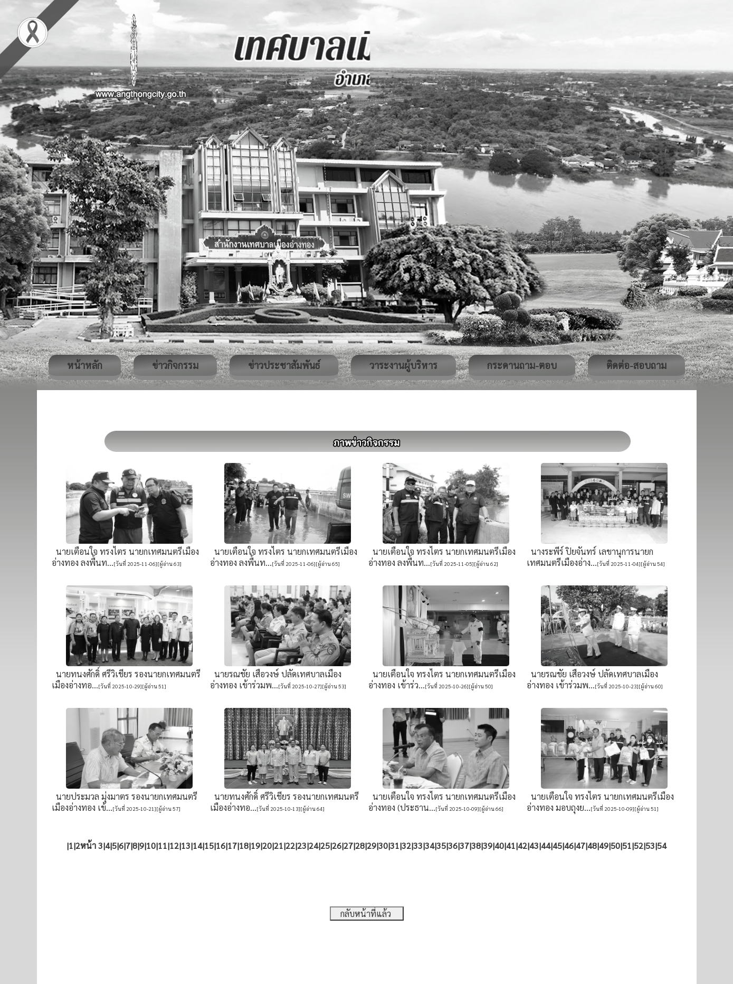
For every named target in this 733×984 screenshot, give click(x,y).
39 (487, 845)
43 (534, 845)
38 (476, 845)
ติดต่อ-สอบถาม (636, 365)
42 (522, 845)
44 (545, 845)
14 (197, 845)
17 (232, 845)
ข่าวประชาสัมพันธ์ (284, 365)
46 (569, 845)
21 (278, 845)
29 (371, 845)
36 (453, 845)
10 (151, 845)
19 (255, 845)
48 (592, 845)
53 (650, 845)
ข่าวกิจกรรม (175, 365)
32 (406, 845)
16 (220, 845)
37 (464, 845)
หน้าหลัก (84, 365)
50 (615, 845)
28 (360, 845)
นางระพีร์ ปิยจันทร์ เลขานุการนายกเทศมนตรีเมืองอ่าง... (590, 557)
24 (313, 845)
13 (186, 845)
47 (580, 845)
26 (336, 845)
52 (638, 845)
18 (244, 845)
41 (511, 845)
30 (383, 845)
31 (394, 845)
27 (348, 845)
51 (627, 845)
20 (267, 845)
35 (441, 845)
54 (662, 845)
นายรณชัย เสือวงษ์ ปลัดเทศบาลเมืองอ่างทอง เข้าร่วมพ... (275, 679)
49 (603, 845)
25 (325, 845)
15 (209, 845)
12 (174, 845)
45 (557, 845)
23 (302, 845)
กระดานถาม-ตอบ (522, 365)
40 (499, 845)
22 (290, 845)
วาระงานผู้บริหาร (403, 365)
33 (418, 845)
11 (162, 845)
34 (429, 845)
